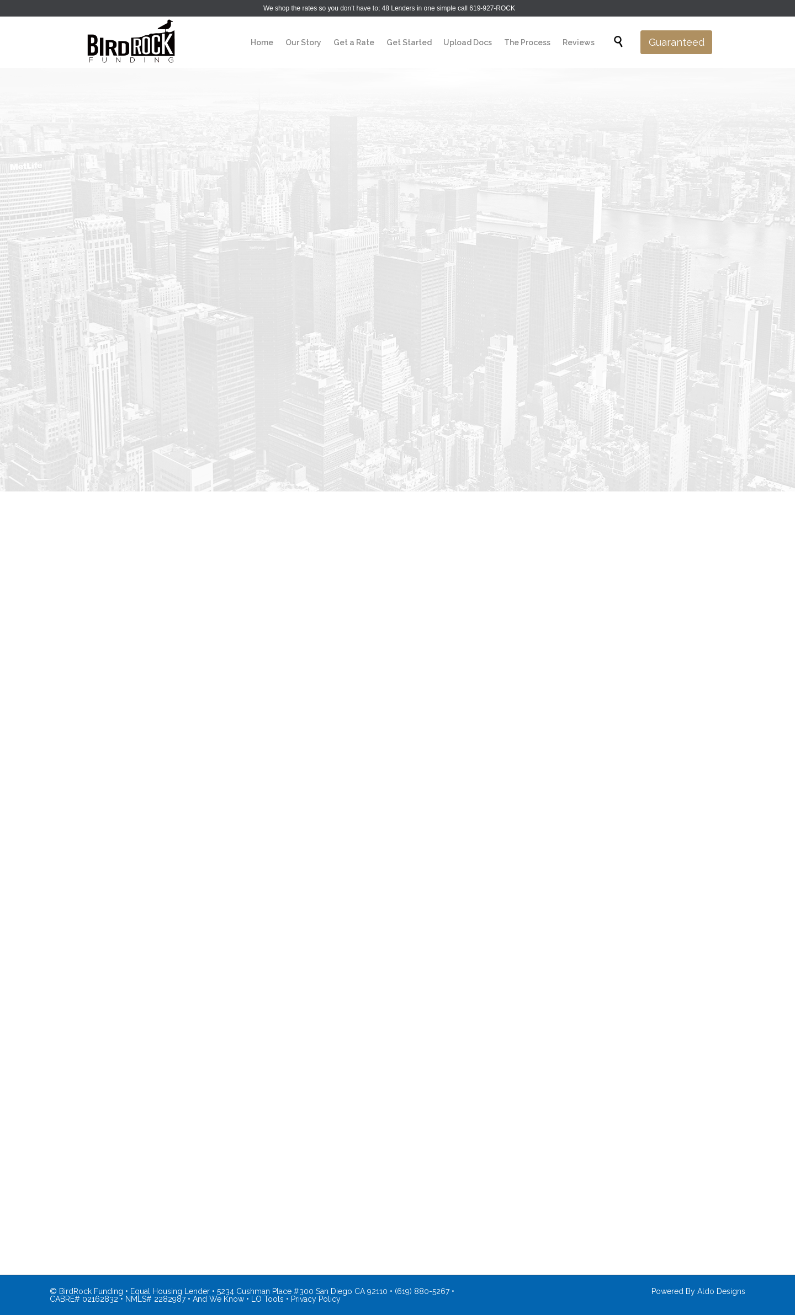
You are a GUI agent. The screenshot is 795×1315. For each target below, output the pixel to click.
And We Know (218, 1299)
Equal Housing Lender (170, 1291)
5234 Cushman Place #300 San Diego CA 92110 (302, 1291)
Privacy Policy (316, 1299)
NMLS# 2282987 (155, 1299)
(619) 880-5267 (422, 1291)
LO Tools (267, 1299)
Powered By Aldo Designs (698, 1291)
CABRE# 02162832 (84, 1299)
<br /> (397, 670)
